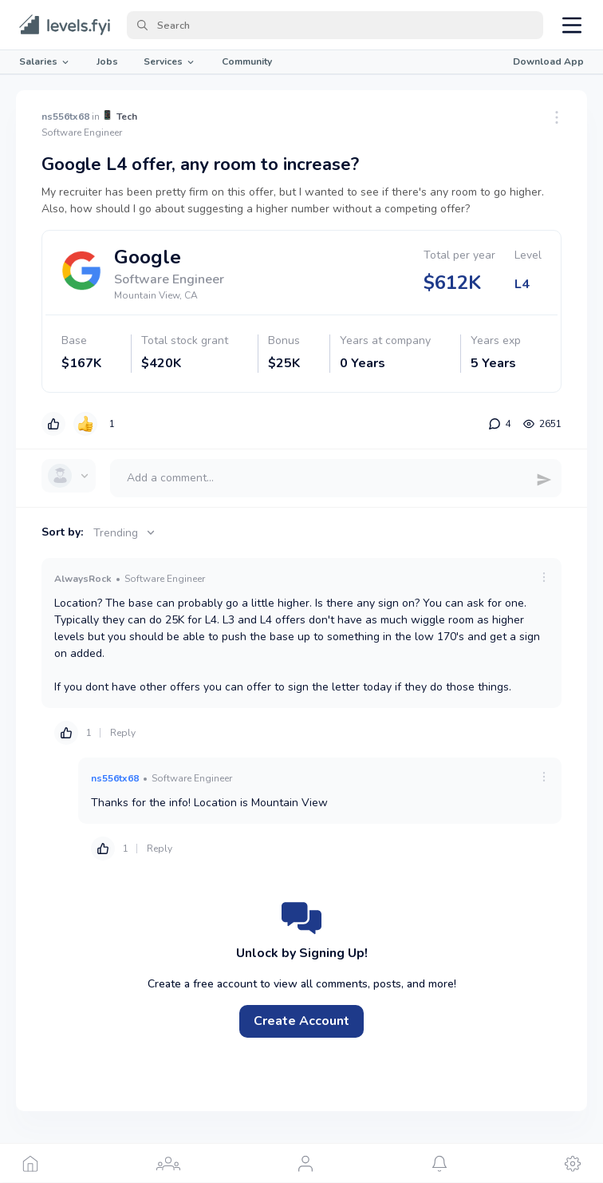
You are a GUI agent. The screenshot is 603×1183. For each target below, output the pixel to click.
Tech (126, 116)
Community (247, 61)
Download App (548, 61)
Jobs (107, 61)
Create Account (301, 1021)
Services (170, 61)
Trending (125, 532)
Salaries (45, 61)
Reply (123, 732)
